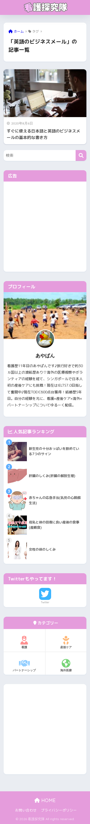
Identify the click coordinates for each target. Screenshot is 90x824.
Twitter (45, 602)
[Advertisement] (45, 227)
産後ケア (66, 642)
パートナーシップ (24, 665)
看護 (24, 642)
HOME (45, 800)
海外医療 (66, 665)
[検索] (81, 155)
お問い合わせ (26, 810)
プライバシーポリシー (59, 810)
